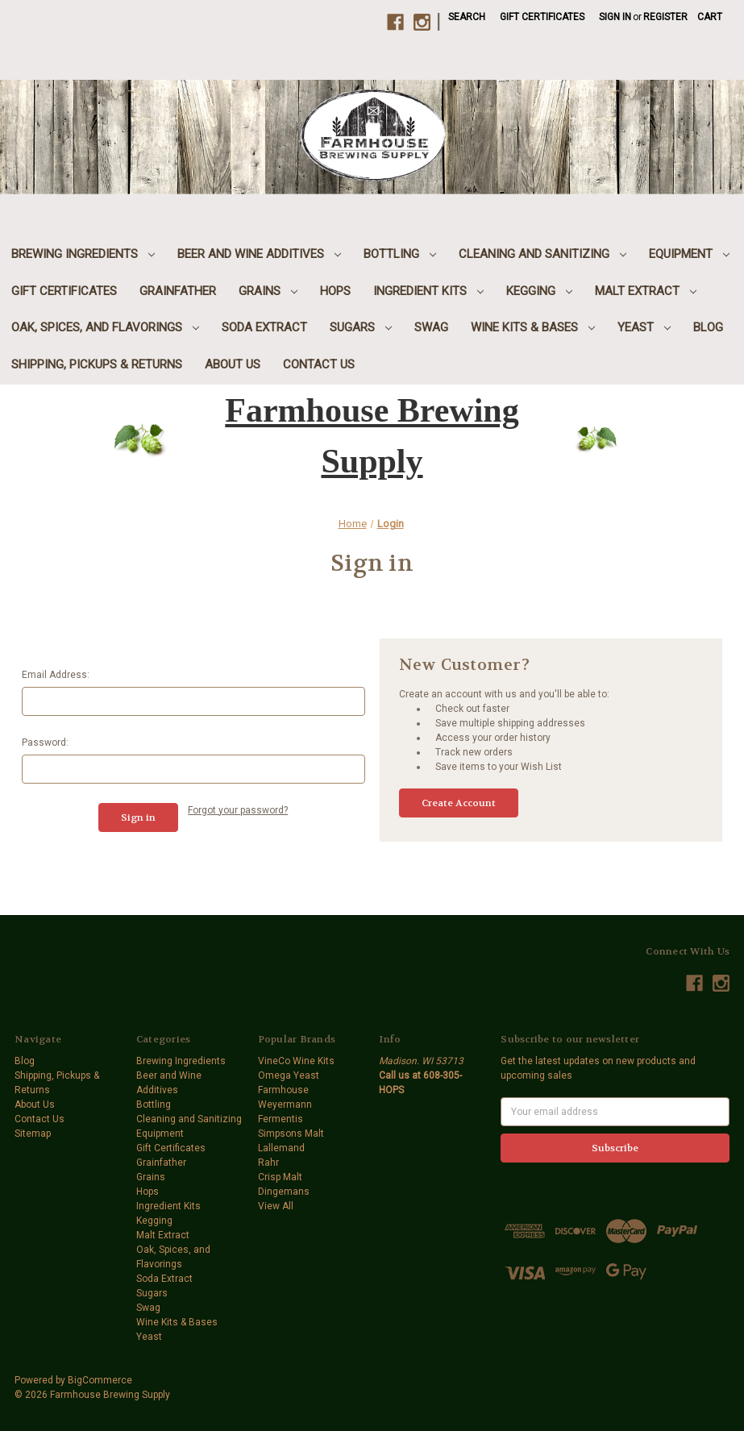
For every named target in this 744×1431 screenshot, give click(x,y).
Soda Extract (264, 327)
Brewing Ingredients (83, 254)
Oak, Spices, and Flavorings (105, 327)
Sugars (361, 327)
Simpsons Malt (291, 1133)
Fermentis (280, 1119)
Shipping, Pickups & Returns (96, 364)
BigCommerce (100, 1380)
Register (665, 17)
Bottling (400, 254)
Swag (431, 327)
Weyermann (285, 1104)
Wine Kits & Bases (533, 327)
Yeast (644, 327)
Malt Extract (645, 291)
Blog (708, 327)
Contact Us (319, 364)
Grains (268, 291)
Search (466, 17)
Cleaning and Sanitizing (542, 254)
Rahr (268, 1162)
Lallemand (281, 1148)
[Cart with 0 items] (709, 17)
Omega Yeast (288, 1075)
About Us (232, 364)
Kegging (539, 291)
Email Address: (55, 674)
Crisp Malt (280, 1177)
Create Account (459, 803)
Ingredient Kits (428, 291)
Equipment (689, 254)
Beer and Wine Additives (259, 254)
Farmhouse (283, 1090)
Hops (335, 291)
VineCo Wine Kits (296, 1061)
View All (275, 1206)
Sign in (615, 17)
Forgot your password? (238, 810)
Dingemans (284, 1191)
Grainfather (177, 291)
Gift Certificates (542, 17)
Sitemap (33, 1133)
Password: (45, 742)
